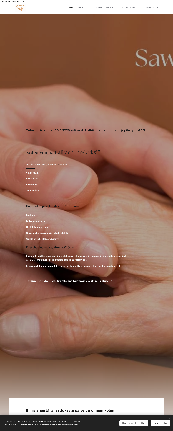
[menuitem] (137, 8)
